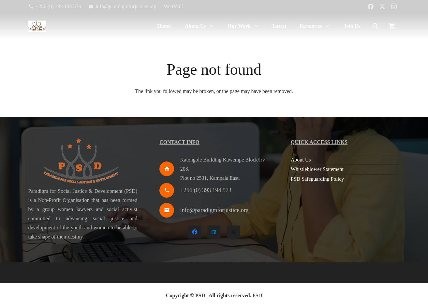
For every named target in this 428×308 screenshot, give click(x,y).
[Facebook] (370, 6)
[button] (210, 26)
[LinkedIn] (213, 232)
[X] (382, 6)
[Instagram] (394, 6)
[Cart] (392, 26)
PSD (257, 295)
